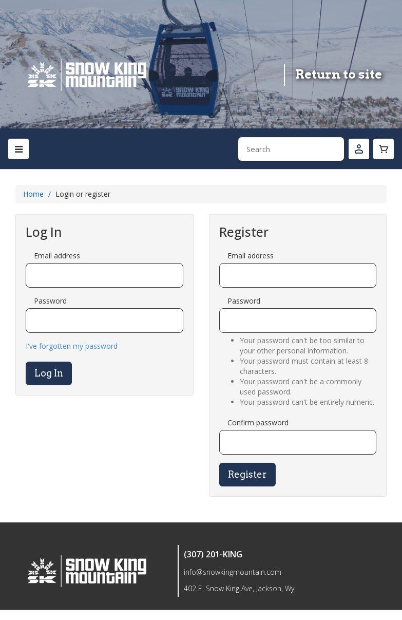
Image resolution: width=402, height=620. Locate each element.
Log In (48, 373)
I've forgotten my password (72, 346)
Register (247, 474)
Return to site (338, 74)
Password (50, 301)
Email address (57, 255)
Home (33, 194)
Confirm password (258, 422)
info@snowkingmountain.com (232, 572)
